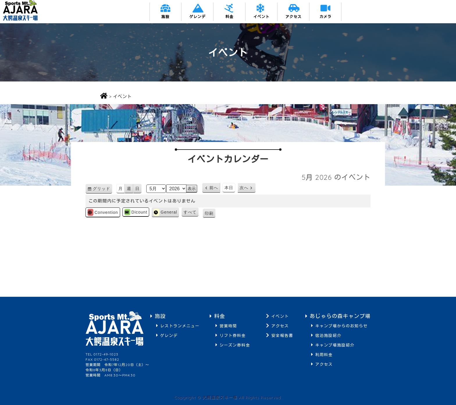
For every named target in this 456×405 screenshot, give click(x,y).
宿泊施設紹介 (328, 335)
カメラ (325, 16)
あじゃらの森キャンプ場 (340, 316)
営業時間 (228, 325)
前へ (213, 187)
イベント (261, 16)
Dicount (135, 212)
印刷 (210, 214)
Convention (103, 212)
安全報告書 (282, 335)
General (165, 212)
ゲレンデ (197, 16)
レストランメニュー (180, 325)
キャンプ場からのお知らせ (341, 325)
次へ (244, 187)
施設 (165, 16)
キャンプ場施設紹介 (335, 344)
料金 (229, 16)
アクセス (293, 16)
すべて (190, 212)
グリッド (102, 189)
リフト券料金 (233, 335)
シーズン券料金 (235, 344)
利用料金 (324, 354)
